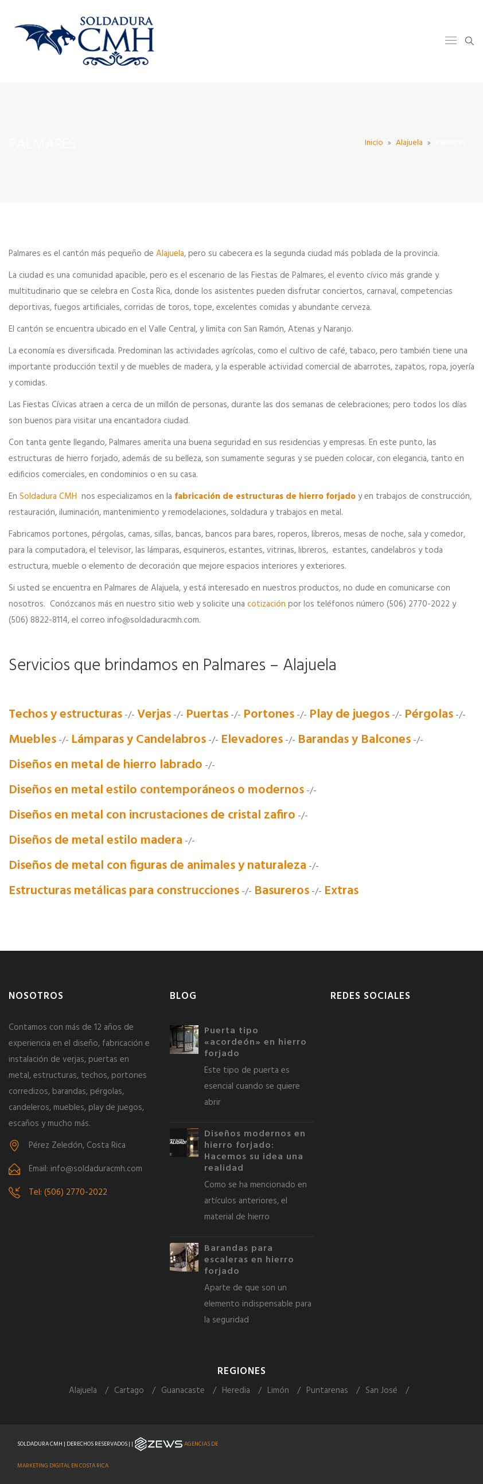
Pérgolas (428, 714)
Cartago (129, 1391)
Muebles (32, 740)
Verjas (154, 714)
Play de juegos (349, 714)
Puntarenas (327, 1391)
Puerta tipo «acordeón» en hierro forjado (255, 1042)
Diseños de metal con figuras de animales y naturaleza (157, 866)
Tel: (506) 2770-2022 (68, 1192)
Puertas (207, 714)
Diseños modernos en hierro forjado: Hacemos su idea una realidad (255, 1151)
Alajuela (409, 142)
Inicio (374, 142)
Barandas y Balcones (354, 740)
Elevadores (252, 740)
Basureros (281, 891)
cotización (266, 604)
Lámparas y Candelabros (138, 740)
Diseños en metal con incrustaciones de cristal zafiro (152, 815)
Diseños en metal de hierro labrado (105, 765)
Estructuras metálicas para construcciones (124, 891)
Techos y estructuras (65, 714)
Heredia (236, 1391)
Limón (278, 1391)
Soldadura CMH (48, 496)
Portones (268, 714)
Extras (341, 891)
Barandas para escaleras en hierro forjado (249, 1260)
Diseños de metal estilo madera (95, 840)
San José (381, 1391)
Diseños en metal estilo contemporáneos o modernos (156, 790)
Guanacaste (183, 1391)
